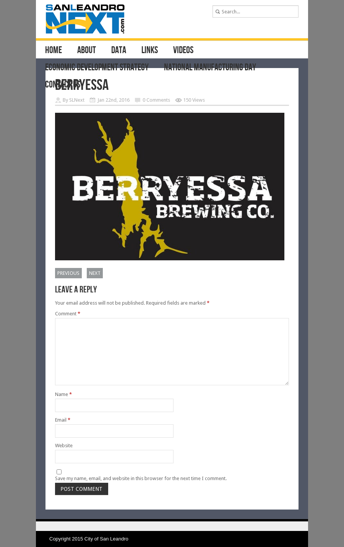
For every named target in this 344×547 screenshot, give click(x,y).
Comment (67, 314)
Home (53, 50)
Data (118, 50)
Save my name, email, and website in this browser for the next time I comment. (141, 478)
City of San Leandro (106, 539)
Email (62, 420)
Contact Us (62, 85)
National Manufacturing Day (210, 67)
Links (149, 50)
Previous (68, 273)
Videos (183, 50)
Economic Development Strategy (97, 67)
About (86, 50)
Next (95, 273)
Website (64, 445)
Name (63, 394)
